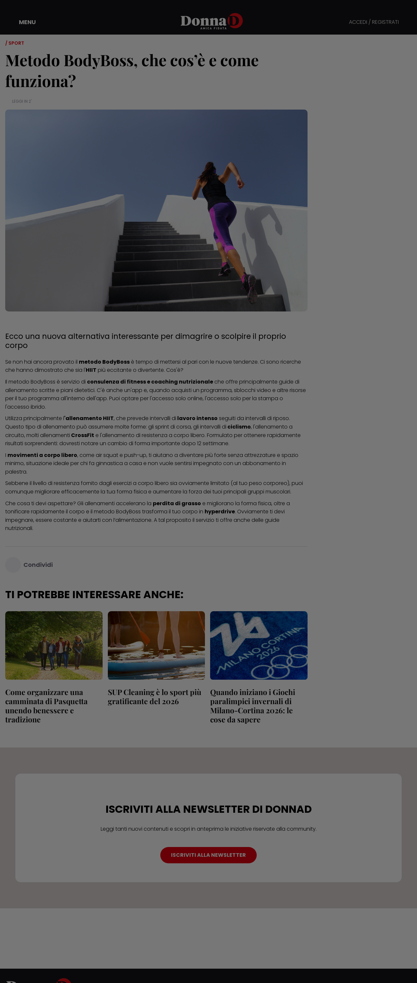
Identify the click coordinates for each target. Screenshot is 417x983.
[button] (23, 22)
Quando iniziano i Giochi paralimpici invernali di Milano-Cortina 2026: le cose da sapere (252, 705)
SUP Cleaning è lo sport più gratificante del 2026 (154, 696)
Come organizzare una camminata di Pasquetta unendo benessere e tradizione (46, 705)
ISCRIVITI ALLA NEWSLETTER (208, 855)
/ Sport (14, 43)
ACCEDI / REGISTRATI (374, 22)
